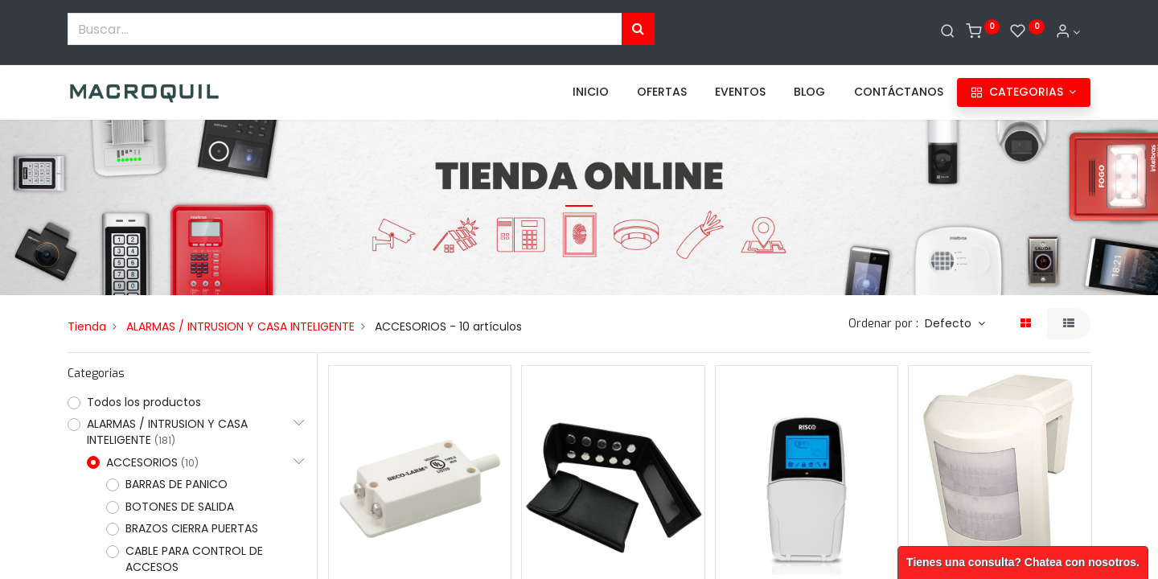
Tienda (87, 326)
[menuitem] (590, 92)
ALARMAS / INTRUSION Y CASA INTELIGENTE (240, 326)
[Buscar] (947, 32)
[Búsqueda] (638, 29)
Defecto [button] (950, 323)
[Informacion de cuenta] (1068, 32)
